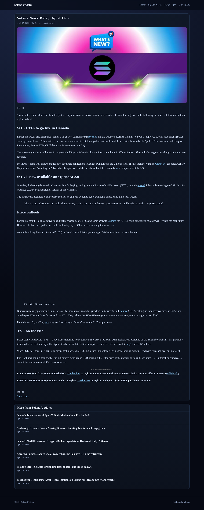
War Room (184, 5)
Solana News (154, 5)
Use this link (73, 373)
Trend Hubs (170, 5)
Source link (23, 396)
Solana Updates (23, 5)
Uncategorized (49, 23)
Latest (142, 5)
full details (172, 373)
